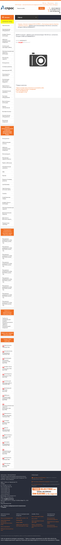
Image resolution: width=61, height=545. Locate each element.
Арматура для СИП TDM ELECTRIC (6, 389)
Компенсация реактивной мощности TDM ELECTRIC (6, 360)
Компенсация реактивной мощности (5, 80)
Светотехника (5, 25)
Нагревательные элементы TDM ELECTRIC (6, 451)
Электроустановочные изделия (8, 208)
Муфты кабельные (7, 163)
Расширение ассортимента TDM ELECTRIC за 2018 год (7, 303)
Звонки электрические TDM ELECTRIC (6, 429)
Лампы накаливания (5, 526)
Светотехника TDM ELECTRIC (6, 346)
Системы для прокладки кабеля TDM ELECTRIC (7, 382)
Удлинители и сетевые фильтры (6, 86)
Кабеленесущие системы (6, 142)
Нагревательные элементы (6, 91)
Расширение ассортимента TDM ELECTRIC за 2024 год (7, 256)
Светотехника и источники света (6, 189)
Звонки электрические (6, 107)
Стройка (4, 193)
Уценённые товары (7, 21)
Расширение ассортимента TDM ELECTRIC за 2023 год (7, 264)
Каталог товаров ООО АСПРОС (32, 24)
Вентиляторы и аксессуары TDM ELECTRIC (7, 436)
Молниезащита (6, 154)
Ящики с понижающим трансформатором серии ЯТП (37, 526)
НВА (3, 172)
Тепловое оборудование (6, 96)
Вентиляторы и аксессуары (6, 101)
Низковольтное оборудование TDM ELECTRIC (7, 352)
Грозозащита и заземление (6, 74)
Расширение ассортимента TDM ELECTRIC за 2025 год (7, 248)
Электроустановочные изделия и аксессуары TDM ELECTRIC (8, 406)
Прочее (4, 175)
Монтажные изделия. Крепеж (50, 24)
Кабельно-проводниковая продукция (6, 41)
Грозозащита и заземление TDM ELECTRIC (7, 375)
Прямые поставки (45, 481)
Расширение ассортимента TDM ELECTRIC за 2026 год (7, 241)
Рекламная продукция (5, 121)
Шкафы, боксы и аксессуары (6, 35)
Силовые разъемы (7, 66)
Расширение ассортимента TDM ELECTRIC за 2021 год (7, 280)
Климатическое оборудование (6, 115)
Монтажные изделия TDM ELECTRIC (6, 465)
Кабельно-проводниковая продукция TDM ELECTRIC (6, 397)
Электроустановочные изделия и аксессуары (8, 52)
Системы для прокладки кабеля (7, 46)
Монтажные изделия (5, 58)
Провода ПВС (19, 520)
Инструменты (5, 63)
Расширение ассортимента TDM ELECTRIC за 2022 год (7, 272)
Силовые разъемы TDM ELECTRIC (6, 422)
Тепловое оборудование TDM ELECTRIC (6, 443)
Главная (20, 24)
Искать (41, 8)
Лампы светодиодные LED (7, 518)
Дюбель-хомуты (23, 25)
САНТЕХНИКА (5, 184)
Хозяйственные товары (6, 197)
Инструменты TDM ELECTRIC (6, 458)
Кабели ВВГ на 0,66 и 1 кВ (22, 518)
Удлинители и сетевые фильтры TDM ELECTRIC (6, 415)
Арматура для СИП (7, 70)
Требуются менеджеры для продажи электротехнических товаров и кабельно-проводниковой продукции (7, 322)
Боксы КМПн (34, 518)
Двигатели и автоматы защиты (6, 218)
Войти (56, 3)
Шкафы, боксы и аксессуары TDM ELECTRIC (7, 368)
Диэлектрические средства (6, 213)
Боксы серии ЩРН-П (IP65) (38, 516)
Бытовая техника (6, 111)
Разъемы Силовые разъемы (7, 180)
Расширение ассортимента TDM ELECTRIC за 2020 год (7, 287)
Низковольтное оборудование (6, 29)
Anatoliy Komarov (37, 535)
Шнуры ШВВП (19, 522)
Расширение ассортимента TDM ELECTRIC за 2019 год (7, 295)
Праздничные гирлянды (5, 223)
